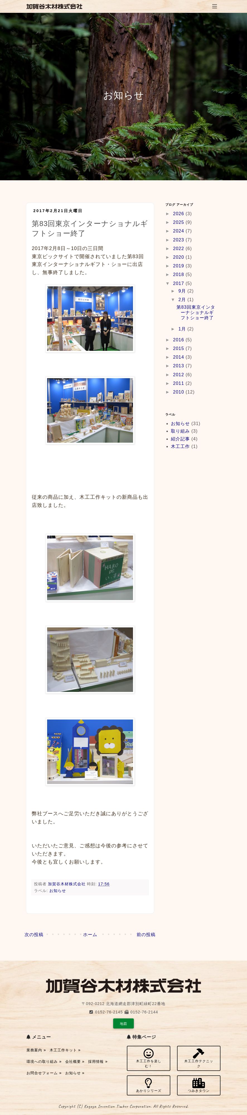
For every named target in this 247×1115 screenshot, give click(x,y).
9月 (182, 291)
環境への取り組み (44, 1061)
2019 (179, 265)
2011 (179, 383)
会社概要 (75, 1061)
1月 (182, 329)
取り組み (180, 431)
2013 (179, 365)
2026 (179, 213)
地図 (123, 1024)
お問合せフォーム (44, 1073)
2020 (179, 257)
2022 (179, 248)
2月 (182, 299)
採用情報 (98, 1061)
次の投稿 (34, 934)
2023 (179, 240)
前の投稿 (146, 934)
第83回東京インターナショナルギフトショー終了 (195, 312)
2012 (179, 374)
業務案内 (36, 1050)
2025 (179, 222)
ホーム (90, 934)
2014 (179, 357)
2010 (179, 392)
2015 (179, 348)
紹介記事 (180, 439)
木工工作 (180, 446)
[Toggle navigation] (215, 6)
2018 (179, 274)
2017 (179, 283)
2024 (179, 231)
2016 (179, 339)
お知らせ (57, 890)
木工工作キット (65, 1050)
